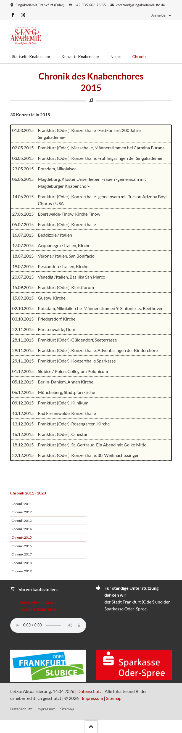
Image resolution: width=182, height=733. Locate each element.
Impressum (92, 698)
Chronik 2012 (22, 512)
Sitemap (114, 698)
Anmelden (159, 15)
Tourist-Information (38, 609)
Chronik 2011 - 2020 (28, 493)
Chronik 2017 (22, 554)
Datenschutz (89, 691)
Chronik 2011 (22, 504)
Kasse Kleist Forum (37, 602)
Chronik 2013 (22, 520)
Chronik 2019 (22, 571)
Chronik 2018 (22, 563)
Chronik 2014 (22, 529)
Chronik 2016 (22, 546)
